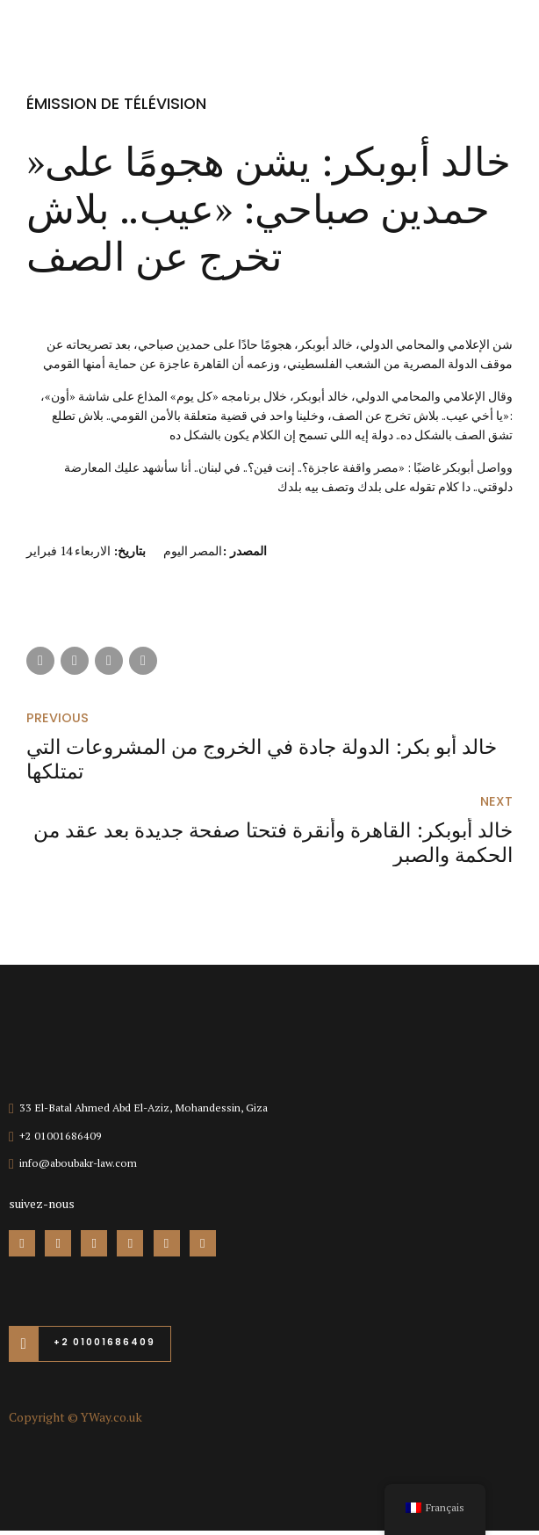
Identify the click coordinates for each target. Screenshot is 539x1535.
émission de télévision (117, 103)
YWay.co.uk (111, 1421)
